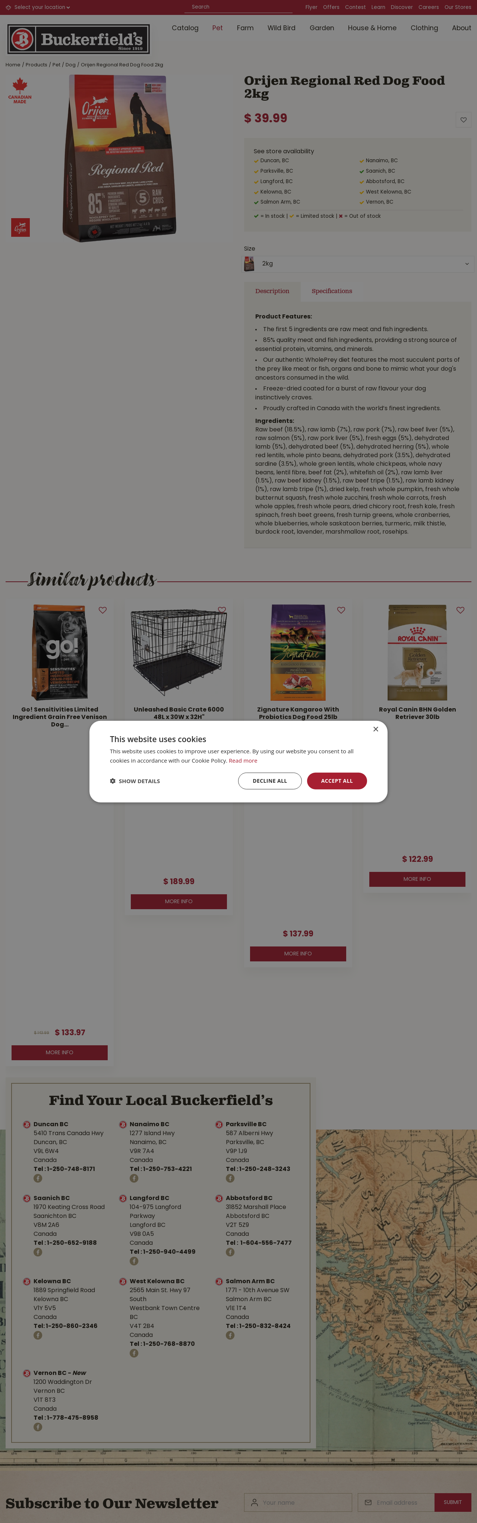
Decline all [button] (270, 780)
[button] (135, 781)
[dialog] (238, 761)
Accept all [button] (337, 780)
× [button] (375, 729)
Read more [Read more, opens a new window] (243, 760)
